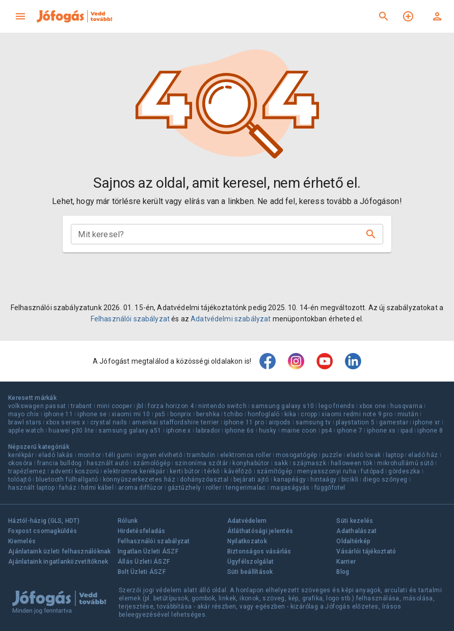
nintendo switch (222, 406)
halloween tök (351, 463)
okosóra (20, 463)
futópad (372, 471)
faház (67, 487)
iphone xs (381, 430)
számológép (151, 463)
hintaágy (323, 479)
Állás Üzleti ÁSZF (144, 561)
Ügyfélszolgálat (250, 561)
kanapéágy (290, 479)
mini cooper (114, 406)
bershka (208, 414)
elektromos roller (246, 455)
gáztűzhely (184, 487)
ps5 (160, 414)
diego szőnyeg (385, 479)
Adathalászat (356, 531)
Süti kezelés (354, 520)
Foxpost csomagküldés (42, 531)
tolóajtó (19, 479)
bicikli (350, 479)
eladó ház (423, 455)
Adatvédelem (247, 520)
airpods (280, 422)
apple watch (26, 430)
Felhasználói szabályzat (130, 319)
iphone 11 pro (244, 422)
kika (290, 414)
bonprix (181, 414)
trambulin (201, 455)
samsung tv (313, 422)
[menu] (20, 16)
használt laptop (31, 487)
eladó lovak (363, 455)
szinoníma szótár (201, 463)
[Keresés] (383, 16)
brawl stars (24, 422)
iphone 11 (58, 414)
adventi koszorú (74, 471)
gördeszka (404, 471)
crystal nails (108, 422)
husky (268, 430)
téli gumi (118, 455)
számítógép (274, 471)
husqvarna (406, 406)
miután (407, 414)
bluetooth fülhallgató (67, 479)
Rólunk (128, 520)
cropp (309, 414)
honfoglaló (264, 414)
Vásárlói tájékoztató (366, 551)
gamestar (393, 422)
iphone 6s (239, 430)
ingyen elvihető (159, 455)
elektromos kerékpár (134, 471)
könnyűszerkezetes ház (139, 479)
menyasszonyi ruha (327, 471)
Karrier (346, 561)
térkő (212, 471)
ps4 (327, 430)
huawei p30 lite (71, 430)
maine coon (299, 430)
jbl (140, 406)
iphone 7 (349, 430)
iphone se (92, 414)
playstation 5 (355, 422)
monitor (89, 455)
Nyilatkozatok (247, 541)
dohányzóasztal (204, 479)
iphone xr (426, 422)
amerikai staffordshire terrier (175, 422)
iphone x (178, 430)
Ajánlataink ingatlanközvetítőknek (58, 561)
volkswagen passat (37, 406)
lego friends (336, 406)
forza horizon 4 (171, 406)
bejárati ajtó (251, 479)
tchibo (233, 414)
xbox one (372, 406)
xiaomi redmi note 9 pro (357, 414)
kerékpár (21, 455)
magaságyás (290, 487)
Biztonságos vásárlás (259, 551)
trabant (81, 406)
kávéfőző (238, 471)
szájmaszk (309, 463)
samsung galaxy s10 (282, 406)
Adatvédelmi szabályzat (231, 319)
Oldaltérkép (353, 541)
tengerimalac (246, 487)
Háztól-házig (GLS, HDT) (43, 520)
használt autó (107, 463)
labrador (208, 430)
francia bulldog (59, 463)
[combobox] (218, 234)
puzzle (332, 455)
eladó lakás (55, 455)
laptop (395, 455)
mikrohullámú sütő (405, 463)
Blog (342, 571)
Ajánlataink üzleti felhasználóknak (59, 551)
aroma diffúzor (140, 487)
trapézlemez (27, 471)
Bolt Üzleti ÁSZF (142, 571)
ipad (406, 430)
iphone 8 (430, 430)
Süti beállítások (250, 571)
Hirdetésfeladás (142, 531)
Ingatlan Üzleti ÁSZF (148, 551)
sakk (281, 463)
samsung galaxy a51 (129, 430)
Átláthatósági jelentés (260, 531)
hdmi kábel (97, 487)
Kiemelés (22, 541)
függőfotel (329, 487)
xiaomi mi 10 (131, 414)
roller (213, 487)
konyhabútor (250, 463)
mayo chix (23, 414)
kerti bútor (185, 471)
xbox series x (65, 422)
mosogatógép (296, 455)
